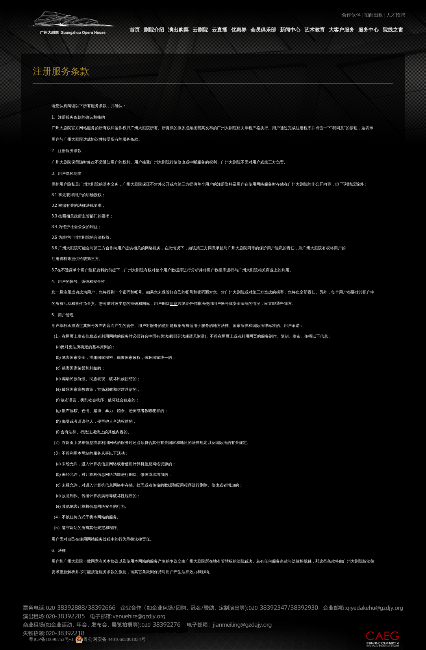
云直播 (219, 30)
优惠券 (238, 30)
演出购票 (178, 30)
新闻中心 (290, 30)
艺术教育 (314, 30)
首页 (135, 30)
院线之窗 (393, 30)
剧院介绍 (154, 30)
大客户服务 (341, 30)
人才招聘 (395, 15)
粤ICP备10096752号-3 (51, 639)
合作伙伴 (351, 15)
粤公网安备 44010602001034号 (110, 639)
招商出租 (373, 15)
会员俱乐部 (263, 30)
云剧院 (200, 30)
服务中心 (368, 30)
